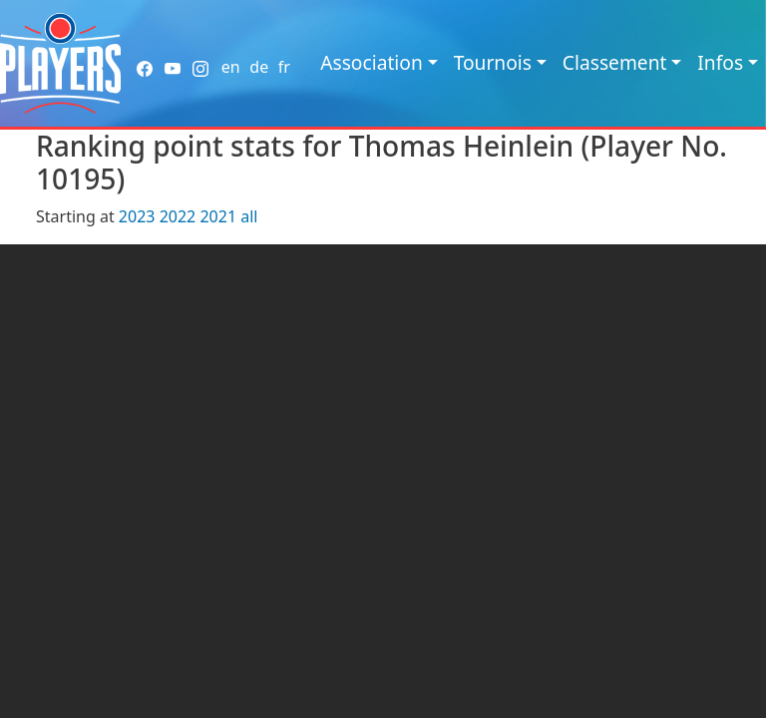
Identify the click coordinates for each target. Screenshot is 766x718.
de (258, 67)
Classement (615, 62)
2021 (217, 216)
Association (371, 62)
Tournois (493, 62)
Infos (720, 62)
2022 (178, 216)
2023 (137, 216)
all (248, 216)
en (230, 67)
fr (284, 67)
